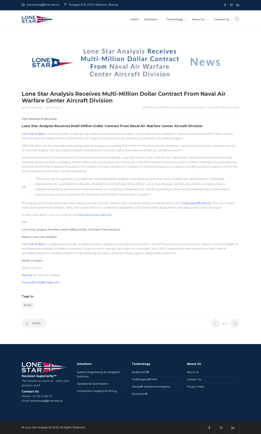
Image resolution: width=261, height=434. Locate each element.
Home (134, 19)
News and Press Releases (223, 107)
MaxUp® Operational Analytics (151, 386)
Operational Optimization (93, 383)
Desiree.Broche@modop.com (41, 282)
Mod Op (27, 275)
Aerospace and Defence (157, 107)
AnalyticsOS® (140, 372)
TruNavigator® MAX (144, 379)
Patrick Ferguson (34, 107)
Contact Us (221, 19)
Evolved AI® (140, 394)
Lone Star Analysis (33, 133)
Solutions (150, 19)
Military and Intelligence (190, 107)
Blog (27, 305)
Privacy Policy (195, 386)
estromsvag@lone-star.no (46, 400)
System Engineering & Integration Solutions (98, 374)
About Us (198, 19)
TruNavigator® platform (196, 203)
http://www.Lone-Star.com (95, 215)
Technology (174, 19)
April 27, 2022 (53, 107)
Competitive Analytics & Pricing (97, 391)
